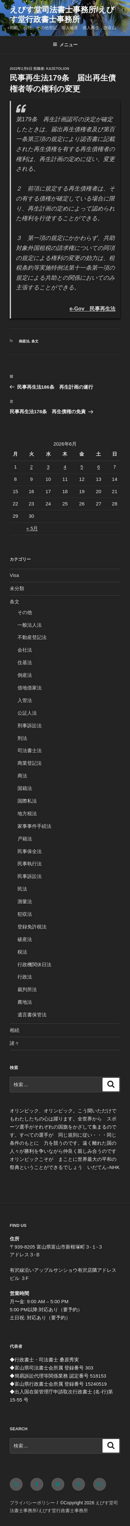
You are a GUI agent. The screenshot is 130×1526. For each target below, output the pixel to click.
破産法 (24, 939)
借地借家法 (29, 687)
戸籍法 (24, 838)
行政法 (24, 976)
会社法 (24, 650)
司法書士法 (29, 750)
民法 (22, 889)
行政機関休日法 (34, 964)
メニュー (65, 44)
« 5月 (32, 528)
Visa (14, 575)
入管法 (24, 700)
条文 (34, 341)
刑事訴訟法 (29, 725)
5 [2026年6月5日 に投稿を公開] (82, 467)
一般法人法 (29, 625)
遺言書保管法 (32, 1014)
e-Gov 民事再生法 (92, 308)
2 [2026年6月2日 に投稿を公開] (31, 467)
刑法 (22, 738)
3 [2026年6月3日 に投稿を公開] (48, 467)
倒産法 (24, 341)
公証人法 (27, 713)
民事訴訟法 (29, 876)
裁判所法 (27, 989)
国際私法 (27, 801)
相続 (14, 1030)
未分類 (17, 588)
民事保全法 (29, 851)
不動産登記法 (32, 637)
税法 (22, 952)
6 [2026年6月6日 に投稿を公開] (98, 467)
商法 (22, 775)
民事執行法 (29, 863)
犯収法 (24, 914)
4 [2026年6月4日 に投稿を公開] (65, 467)
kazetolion (57, 68)
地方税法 (27, 813)
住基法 (24, 662)
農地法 (24, 1002)
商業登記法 (29, 763)
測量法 (24, 901)
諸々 (14, 1043)
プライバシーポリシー (32, 1502)
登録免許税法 (32, 926)
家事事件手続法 (34, 826)
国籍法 (24, 788)
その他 (24, 612)
